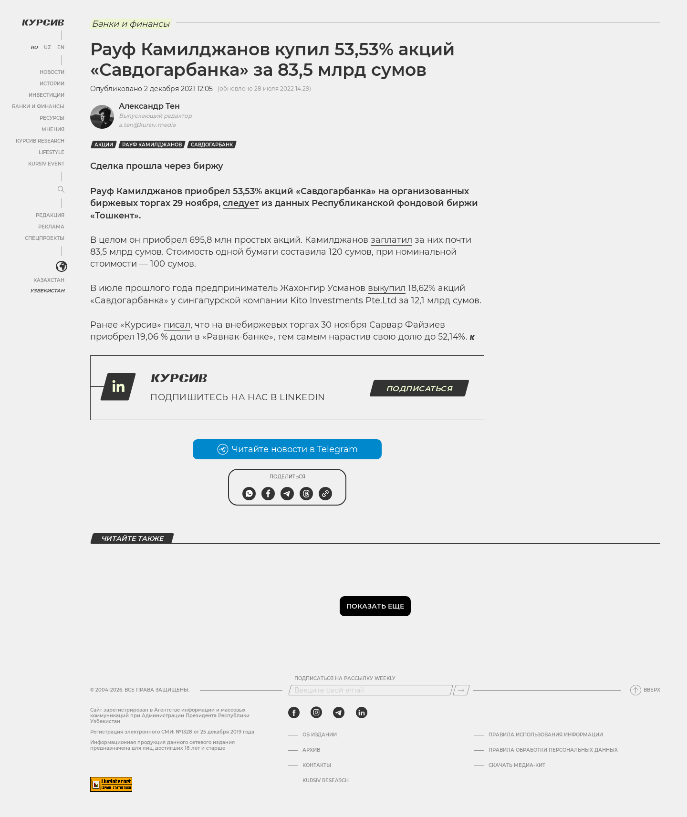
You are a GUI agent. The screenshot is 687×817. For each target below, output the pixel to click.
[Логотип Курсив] (42, 22)
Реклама (51, 227)
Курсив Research (40, 141)
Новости (52, 72)
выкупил (387, 288)
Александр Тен (149, 106)
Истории (52, 84)
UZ (47, 48)
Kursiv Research (325, 781)
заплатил (391, 240)
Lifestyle (51, 152)
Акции (103, 145)
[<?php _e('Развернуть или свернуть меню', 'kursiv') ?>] (61, 266)
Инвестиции (46, 95)
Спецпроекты (44, 238)
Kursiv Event (46, 164)
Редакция (50, 215)
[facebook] (294, 712)
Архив (311, 750)
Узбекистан (47, 291)
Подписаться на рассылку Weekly (345, 679)
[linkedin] (361, 712)
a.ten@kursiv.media (147, 124)
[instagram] (316, 712)
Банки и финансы (38, 106)
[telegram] (338, 712)
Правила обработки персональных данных (553, 750)
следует (241, 203)
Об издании (319, 735)
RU (34, 48)
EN (60, 48)
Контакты (316, 765)
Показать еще (375, 606)
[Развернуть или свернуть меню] (61, 190)
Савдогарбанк (212, 145)
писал (177, 325)
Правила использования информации (546, 735)
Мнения (53, 129)
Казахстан (48, 280)
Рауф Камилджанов (152, 145)
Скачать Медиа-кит (517, 765)
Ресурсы (52, 118)
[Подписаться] (461, 690)
